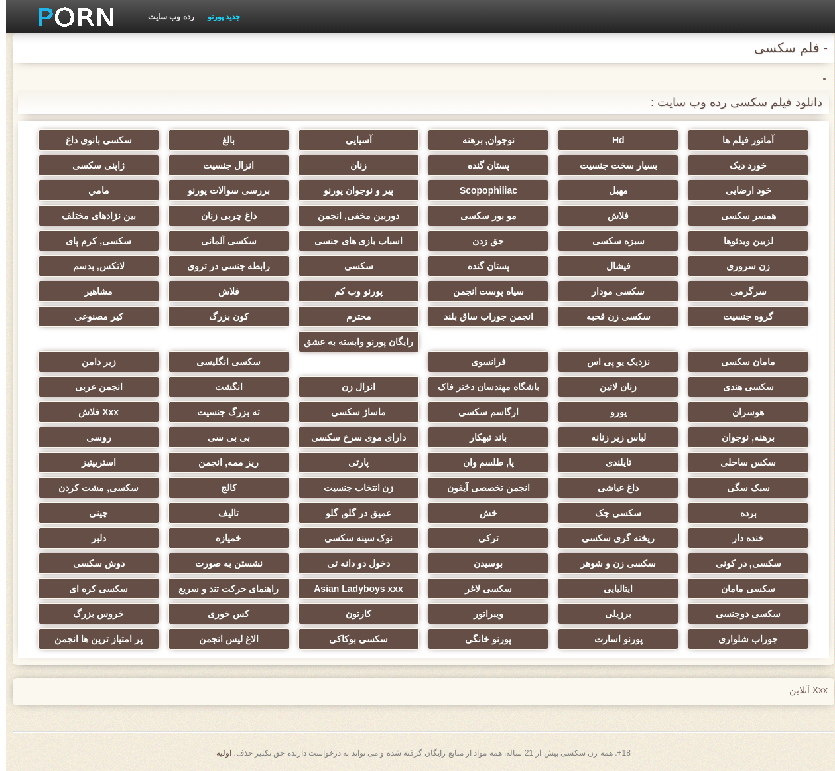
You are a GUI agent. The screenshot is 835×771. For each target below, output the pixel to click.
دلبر (93, 538)
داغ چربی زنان (223, 215)
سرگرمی (742, 291)
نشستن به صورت (223, 563)
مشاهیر (92, 291)
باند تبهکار (482, 437)
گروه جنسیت (742, 316)
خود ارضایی (742, 190)
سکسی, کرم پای (92, 241)
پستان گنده (482, 165)
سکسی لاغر (482, 588)
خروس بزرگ (92, 613)
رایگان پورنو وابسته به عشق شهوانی (352, 344)
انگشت (223, 387)
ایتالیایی (612, 588)
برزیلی (612, 613)
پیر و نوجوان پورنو (352, 190)
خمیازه (222, 538)
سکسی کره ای (92, 588)
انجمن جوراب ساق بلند (482, 316)
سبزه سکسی (612, 241)
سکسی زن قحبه (612, 316)
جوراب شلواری (742, 639)
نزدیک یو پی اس (612, 361)
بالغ (222, 140)
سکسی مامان (742, 588)
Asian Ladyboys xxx (352, 588)
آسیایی (353, 140)
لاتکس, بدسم (93, 266)
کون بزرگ (223, 316)
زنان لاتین (612, 387)
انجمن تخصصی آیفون (482, 487)
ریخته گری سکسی (612, 538)
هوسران (742, 412)
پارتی (352, 462)
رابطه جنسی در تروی (223, 266)
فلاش (612, 215)
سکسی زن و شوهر (612, 563)
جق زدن (482, 241)
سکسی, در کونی (742, 563)
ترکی (482, 538)
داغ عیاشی (612, 487)
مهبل (612, 190)
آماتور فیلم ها (742, 140)
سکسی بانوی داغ (93, 140)
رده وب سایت (165, 16)
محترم (352, 316)
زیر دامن (93, 361)
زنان (352, 165)
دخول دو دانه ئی (352, 563)
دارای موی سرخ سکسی (352, 437)
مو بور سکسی (482, 215)
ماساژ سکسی (352, 412)
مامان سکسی (742, 361)
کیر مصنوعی (92, 316)
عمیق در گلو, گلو (352, 513)
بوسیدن (482, 563)
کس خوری (222, 613)
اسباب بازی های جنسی (352, 241)
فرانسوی (482, 361)
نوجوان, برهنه (482, 140)
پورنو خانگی (482, 639)
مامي (92, 190)
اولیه (217, 753)
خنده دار (742, 538)
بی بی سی (223, 437)
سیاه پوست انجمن (483, 291)
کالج (223, 487)
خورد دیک (742, 165)
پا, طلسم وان (483, 462)
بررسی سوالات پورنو (223, 190)
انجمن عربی (93, 387)
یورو (612, 412)
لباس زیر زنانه (612, 437)
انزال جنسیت (222, 165)
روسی (92, 437)
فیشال (612, 266)
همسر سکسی (742, 215)
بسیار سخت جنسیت (612, 165)
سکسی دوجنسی (742, 613)
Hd (612, 140)
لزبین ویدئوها (742, 241)
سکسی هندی (742, 387)
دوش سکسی (93, 563)
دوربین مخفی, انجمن (352, 215)
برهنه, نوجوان (742, 437)
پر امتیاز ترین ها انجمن (92, 639)
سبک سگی (742, 487)
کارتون (352, 613)
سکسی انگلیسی (222, 361)
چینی (92, 513)
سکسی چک (612, 513)
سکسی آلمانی (223, 241)
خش (482, 513)
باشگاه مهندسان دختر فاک (482, 387)
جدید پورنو (218, 16)
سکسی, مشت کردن (92, 487)
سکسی (352, 266)
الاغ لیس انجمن (223, 639)
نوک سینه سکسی (352, 538)
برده (742, 513)
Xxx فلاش (92, 412)
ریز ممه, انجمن (222, 462)
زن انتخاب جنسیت (353, 487)
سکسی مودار (612, 291)
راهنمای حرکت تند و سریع (222, 588)
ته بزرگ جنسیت (222, 412)
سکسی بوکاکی (352, 639)
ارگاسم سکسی (482, 412)
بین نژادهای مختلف (93, 215)
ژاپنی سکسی (92, 165)
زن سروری (742, 266)
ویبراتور (482, 613)
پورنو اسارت (612, 639)
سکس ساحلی (742, 462)
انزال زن (352, 387)
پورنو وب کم (352, 291)
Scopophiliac (482, 190)
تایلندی (612, 462)
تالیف (222, 513)
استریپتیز (93, 462)
